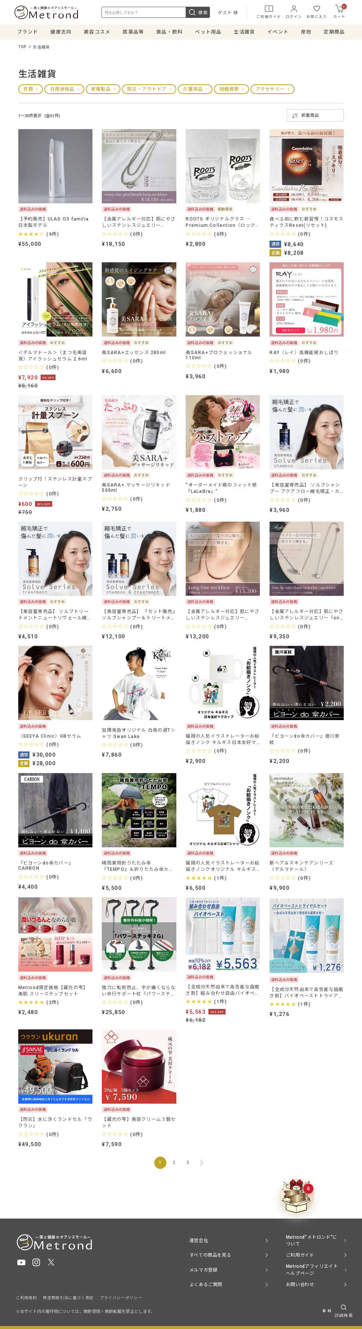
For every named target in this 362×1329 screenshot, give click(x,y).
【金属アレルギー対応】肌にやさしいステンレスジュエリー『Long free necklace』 (222, 616)
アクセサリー (270, 90)
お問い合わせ (300, 1284)
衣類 (28, 90)
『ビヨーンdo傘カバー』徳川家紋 (305, 741)
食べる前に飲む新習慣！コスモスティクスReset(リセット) (306, 224)
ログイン (292, 12)
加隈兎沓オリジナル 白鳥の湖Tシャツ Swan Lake (138, 735)
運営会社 (198, 1240)
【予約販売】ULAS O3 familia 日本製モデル (53, 224)
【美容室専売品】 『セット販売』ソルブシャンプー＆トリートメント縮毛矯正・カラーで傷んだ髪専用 (139, 616)
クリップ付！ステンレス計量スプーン (55, 484)
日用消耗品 (62, 90)
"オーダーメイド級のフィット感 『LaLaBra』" (221, 489)
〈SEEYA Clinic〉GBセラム (50, 737)
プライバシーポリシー (121, 1298)
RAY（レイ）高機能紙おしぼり (304, 354)
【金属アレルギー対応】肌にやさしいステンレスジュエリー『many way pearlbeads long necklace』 (139, 224)
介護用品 (193, 90)
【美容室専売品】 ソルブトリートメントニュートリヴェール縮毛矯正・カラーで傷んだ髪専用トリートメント (55, 616)
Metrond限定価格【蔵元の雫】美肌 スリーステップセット (53, 992)
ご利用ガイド (267, 12)
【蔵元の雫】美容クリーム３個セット (139, 1124)
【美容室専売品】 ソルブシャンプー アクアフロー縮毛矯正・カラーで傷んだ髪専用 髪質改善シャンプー (305, 489)
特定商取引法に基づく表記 (68, 1298)
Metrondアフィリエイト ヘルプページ (312, 1270)
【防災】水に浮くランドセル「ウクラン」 (55, 1124)
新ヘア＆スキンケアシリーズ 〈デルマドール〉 (301, 867)
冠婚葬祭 (229, 90)
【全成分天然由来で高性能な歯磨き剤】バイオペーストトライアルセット (306, 994)
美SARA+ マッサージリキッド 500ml (136, 489)
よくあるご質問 (205, 1284)
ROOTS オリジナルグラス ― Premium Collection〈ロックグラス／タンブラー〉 (220, 224)
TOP (22, 48)
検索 (197, 13)
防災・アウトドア (147, 90)
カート (339, 11)
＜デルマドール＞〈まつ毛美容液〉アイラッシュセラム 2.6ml (53, 357)
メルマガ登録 (203, 1270)
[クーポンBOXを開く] (297, 1196)
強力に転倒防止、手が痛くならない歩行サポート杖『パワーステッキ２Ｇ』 (139, 992)
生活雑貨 (41, 48)
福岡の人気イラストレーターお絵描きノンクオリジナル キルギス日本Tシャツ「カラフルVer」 (222, 867)
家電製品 (101, 90)
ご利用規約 (26, 1298)
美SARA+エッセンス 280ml (134, 354)
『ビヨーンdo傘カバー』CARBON (46, 867)
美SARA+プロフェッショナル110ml (219, 356)
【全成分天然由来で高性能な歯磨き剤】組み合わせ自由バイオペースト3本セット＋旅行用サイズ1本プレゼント (222, 991)
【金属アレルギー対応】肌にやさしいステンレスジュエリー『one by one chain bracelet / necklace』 (306, 616)
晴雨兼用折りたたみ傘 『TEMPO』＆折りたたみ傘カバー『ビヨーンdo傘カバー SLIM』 (139, 867)
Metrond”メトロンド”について (311, 1241)
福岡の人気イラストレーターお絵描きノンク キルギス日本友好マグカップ (222, 741)
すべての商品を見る (210, 1255)
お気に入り (315, 12)
